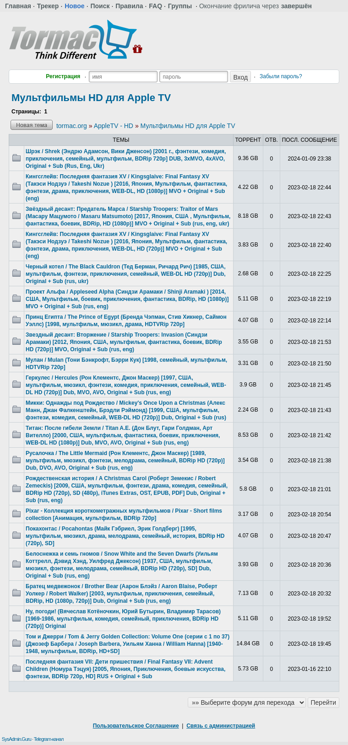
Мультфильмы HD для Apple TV (91, 97)
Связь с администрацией (220, 726)
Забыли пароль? (281, 76)
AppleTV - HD (113, 125)
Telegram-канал (49, 739)
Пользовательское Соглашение (136, 726)
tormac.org (71, 125)
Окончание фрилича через (255, 6)
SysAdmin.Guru (16, 739)
